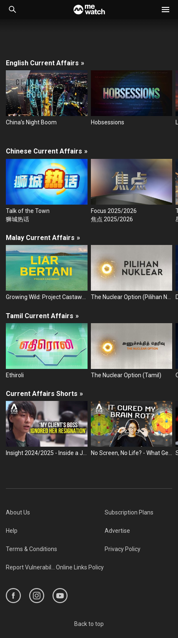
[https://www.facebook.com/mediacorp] (13, 595)
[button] (165, 9)
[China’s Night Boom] (46, 98)
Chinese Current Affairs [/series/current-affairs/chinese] (47, 151)
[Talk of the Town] (46, 191)
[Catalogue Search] (12, 9)
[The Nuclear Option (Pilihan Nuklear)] (131, 273)
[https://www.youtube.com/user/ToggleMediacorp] (60, 595)
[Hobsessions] (131, 98)
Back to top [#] (89, 624)
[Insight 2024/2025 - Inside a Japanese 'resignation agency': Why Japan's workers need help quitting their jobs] (46, 429)
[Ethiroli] (46, 351)
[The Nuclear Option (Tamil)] (131, 351)
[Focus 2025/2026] (131, 191)
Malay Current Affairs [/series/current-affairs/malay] (43, 238)
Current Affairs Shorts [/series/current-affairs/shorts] (44, 394)
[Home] (89, 10)
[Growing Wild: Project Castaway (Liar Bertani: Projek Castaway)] (46, 273)
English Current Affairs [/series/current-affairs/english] (45, 63)
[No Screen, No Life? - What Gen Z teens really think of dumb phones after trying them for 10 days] (131, 429)
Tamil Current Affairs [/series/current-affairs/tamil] (42, 316)
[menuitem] (55, 512)
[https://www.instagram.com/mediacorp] (36, 595)
